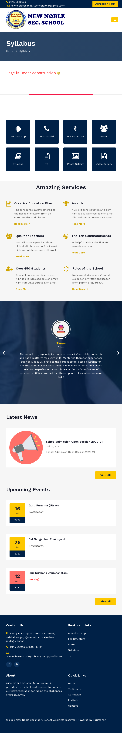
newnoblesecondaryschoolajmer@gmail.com (37, 5)
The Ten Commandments (91, 236)
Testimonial (75, 689)
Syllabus (73, 650)
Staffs (71, 644)
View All (105, 475)
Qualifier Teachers (30, 236)
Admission (74, 694)
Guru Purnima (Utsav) (44, 505)
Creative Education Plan (33, 203)
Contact (73, 705)
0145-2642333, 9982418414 (24, 646)
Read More (22, 223)
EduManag (99, 719)
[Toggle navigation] (114, 19)
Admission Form (105, 3)
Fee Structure (76, 638)
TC (70, 655)
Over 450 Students (31, 268)
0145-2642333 (17, 1)
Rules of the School (87, 268)
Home (10, 51)
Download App (77, 633)
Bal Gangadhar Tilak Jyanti (47, 539)
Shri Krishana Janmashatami (48, 573)
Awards (77, 203)
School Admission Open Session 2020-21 (74, 441)
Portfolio (73, 700)
